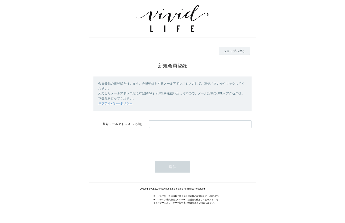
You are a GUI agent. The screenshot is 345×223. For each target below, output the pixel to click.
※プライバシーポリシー (115, 103)
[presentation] (185, 142)
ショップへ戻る (234, 51)
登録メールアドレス (117, 124)
